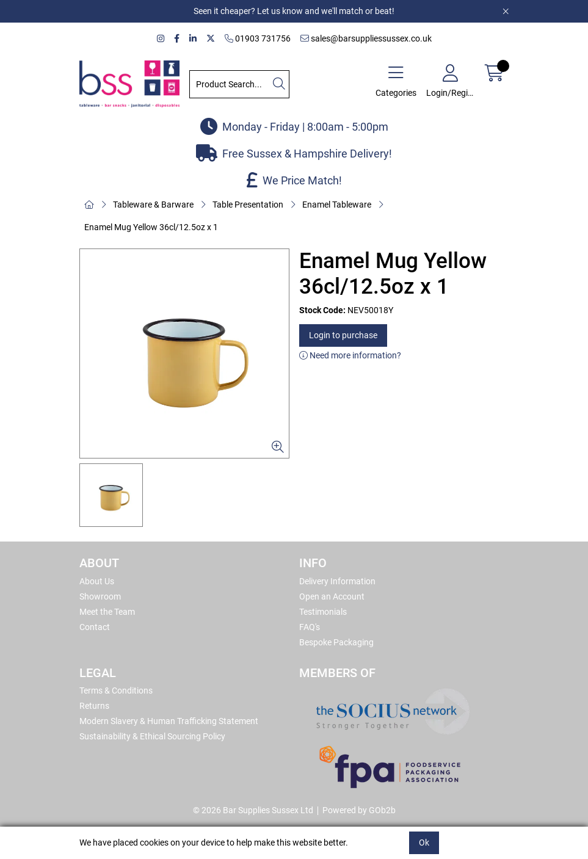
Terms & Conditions (116, 690)
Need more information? (350, 355)
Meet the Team (107, 612)
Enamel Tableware (336, 204)
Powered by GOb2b (359, 810)
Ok (424, 842)
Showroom (100, 596)
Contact (94, 627)
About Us (96, 581)
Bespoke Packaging (336, 642)
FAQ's (309, 627)
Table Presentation (247, 204)
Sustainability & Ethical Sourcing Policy (152, 736)
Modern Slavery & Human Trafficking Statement (168, 721)
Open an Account (332, 596)
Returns (94, 706)
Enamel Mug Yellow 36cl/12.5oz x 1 (151, 227)
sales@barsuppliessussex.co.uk (366, 38)
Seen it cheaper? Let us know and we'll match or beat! (294, 11)
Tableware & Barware (153, 204)
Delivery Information (337, 581)
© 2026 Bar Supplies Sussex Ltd (253, 810)
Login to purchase (343, 335)
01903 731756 (258, 38)
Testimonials (323, 612)
